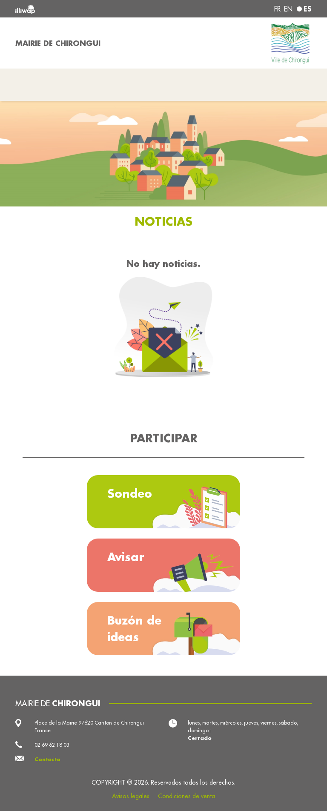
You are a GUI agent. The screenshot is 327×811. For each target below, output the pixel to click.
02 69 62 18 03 (51, 745)
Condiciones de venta (186, 796)
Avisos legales (130, 796)
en (288, 9)
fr (277, 9)
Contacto (47, 759)
